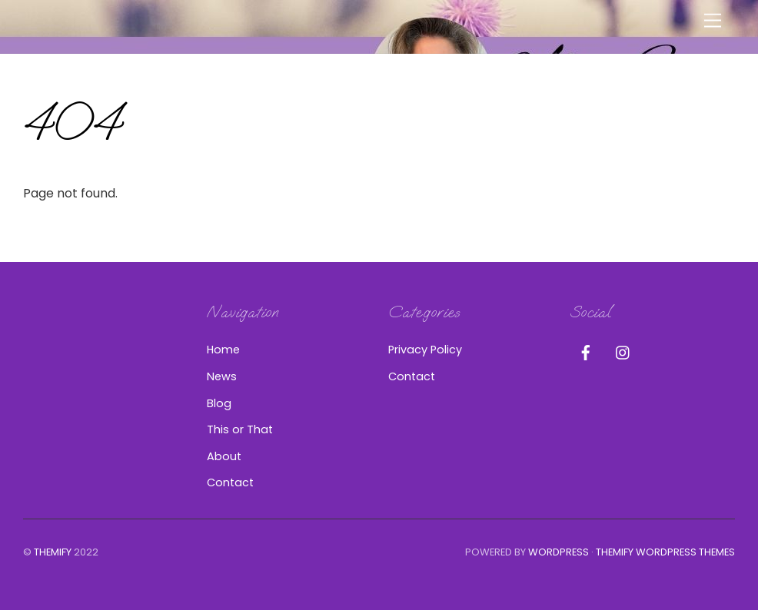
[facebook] (585, 351)
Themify (52, 552)
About (224, 456)
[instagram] (623, 351)
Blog (219, 403)
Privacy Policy (425, 349)
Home (223, 349)
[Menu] (712, 21)
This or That (240, 429)
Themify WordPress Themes (665, 552)
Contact (230, 482)
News (222, 376)
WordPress (558, 552)
